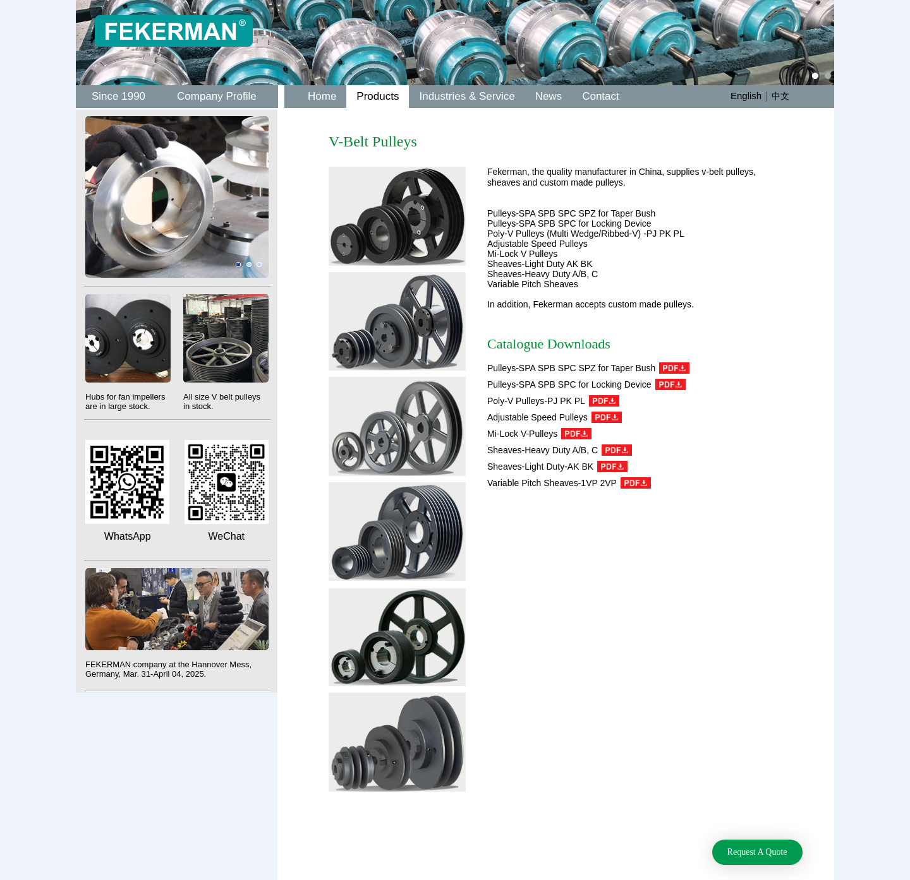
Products (377, 96)
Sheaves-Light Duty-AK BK (557, 466)
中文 (780, 96)
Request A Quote (757, 852)
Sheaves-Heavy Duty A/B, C (559, 450)
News (548, 96)
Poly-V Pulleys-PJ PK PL (553, 401)
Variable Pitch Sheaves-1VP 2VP (569, 483)
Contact (600, 96)
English (746, 95)
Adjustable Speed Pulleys (554, 417)
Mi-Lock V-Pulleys (539, 433)
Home (322, 96)
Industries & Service (466, 96)
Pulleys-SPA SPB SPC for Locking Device (586, 384)
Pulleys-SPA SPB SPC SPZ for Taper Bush (588, 368)
